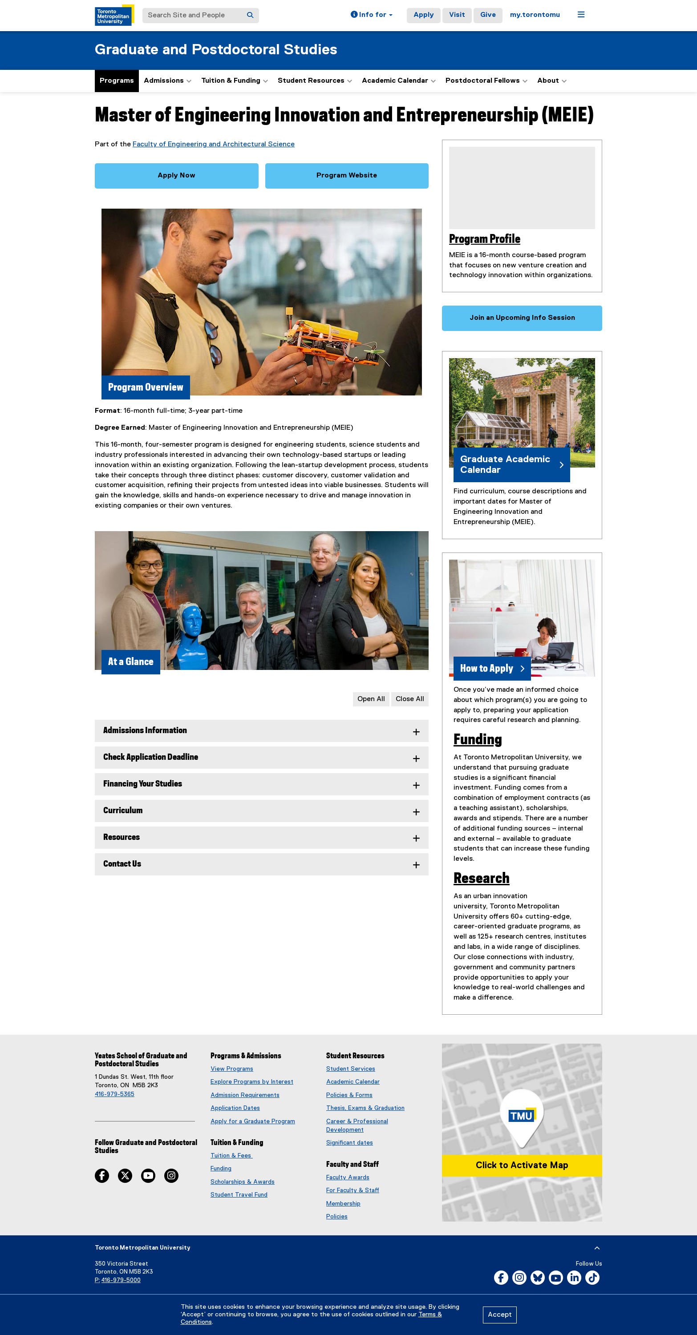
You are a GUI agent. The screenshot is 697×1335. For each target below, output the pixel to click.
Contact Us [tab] (122, 864)
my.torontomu (535, 15)
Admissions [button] (167, 81)
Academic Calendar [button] (399, 81)
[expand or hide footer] (597, 1248)
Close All (410, 699)
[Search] (250, 15)
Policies (337, 1217)
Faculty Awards (347, 1177)
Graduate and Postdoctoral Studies (216, 50)
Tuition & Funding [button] (234, 81)
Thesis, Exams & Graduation (365, 1108)
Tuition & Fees (232, 1156)
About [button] (552, 81)
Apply (423, 15)
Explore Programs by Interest (252, 1082)
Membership (343, 1204)
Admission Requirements (245, 1095)
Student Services (350, 1069)
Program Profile (484, 239)
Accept (500, 1315)
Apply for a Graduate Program (253, 1121)
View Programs (232, 1069)
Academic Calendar (353, 1082)
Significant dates (349, 1143)
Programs (117, 81)
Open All (371, 699)
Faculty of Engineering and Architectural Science (214, 144)
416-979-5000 (121, 1280)
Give (488, 15)
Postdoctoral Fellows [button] (486, 81)
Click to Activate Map (522, 1165)
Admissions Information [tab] (145, 730)
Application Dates (235, 1108)
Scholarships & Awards (243, 1182)
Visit (457, 15)
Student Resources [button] (315, 81)
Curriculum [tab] (123, 811)
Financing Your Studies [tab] (142, 784)
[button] (371, 15)
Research (482, 878)
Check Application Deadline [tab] (150, 757)
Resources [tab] (121, 837)
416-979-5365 (114, 1094)
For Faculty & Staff (352, 1190)
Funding (478, 740)
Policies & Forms (349, 1095)
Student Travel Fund (239, 1195)
